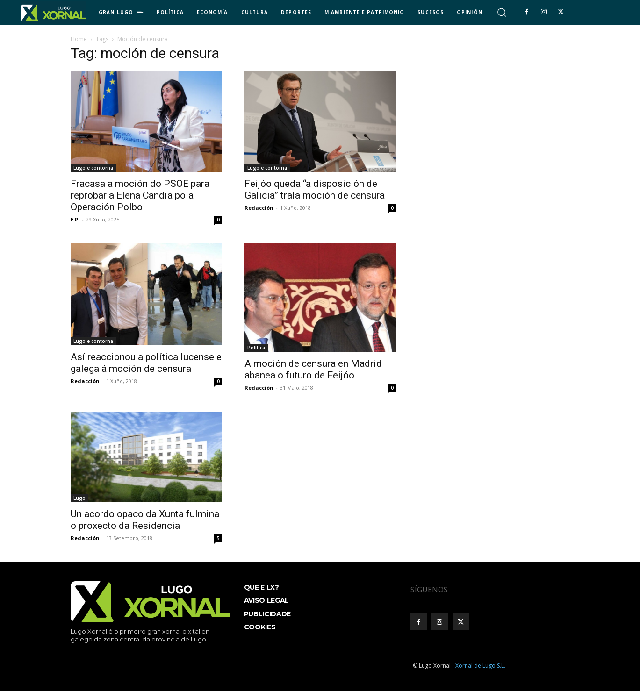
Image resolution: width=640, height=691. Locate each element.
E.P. (75, 219)
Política (256, 347)
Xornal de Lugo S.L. (480, 666)
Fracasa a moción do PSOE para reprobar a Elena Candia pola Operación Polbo (140, 195)
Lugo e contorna (93, 167)
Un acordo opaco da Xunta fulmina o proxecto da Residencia (145, 519)
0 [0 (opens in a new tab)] (392, 208)
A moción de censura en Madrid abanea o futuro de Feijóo (313, 369)
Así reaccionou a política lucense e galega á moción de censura (146, 362)
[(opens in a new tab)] (320, 121)
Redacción (258, 207)
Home (79, 39)
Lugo (79, 498)
